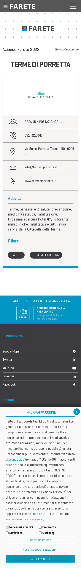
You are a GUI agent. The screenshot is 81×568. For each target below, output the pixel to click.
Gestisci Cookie (40, 540)
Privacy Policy (35, 519)
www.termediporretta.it (40, 181)
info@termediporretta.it (41, 167)
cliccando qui (14, 459)
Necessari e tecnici (21, 527)
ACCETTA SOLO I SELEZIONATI (40, 549)
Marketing (48, 533)
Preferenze (49, 527)
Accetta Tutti (40, 559)
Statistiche (15, 533)
